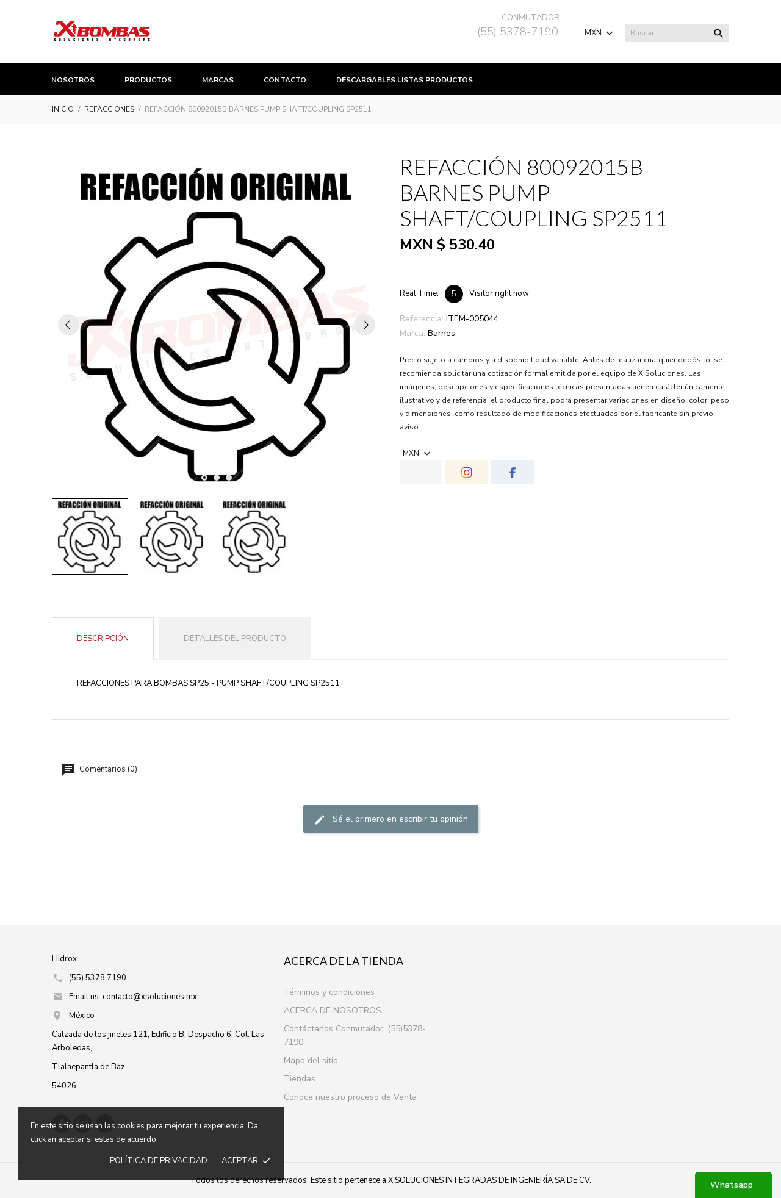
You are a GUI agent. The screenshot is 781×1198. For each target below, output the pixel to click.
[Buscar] (677, 33)
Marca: (412, 333)
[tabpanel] (216, 324)
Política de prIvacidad (158, 1160)
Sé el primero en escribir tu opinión (391, 819)
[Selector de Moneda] (600, 33)
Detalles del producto (235, 638)
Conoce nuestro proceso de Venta (350, 1097)
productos (148, 80)
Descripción (103, 638)
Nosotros (73, 80)
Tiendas (299, 1079)
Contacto (285, 80)
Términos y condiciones (329, 992)
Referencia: (422, 319)
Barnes (441, 333)
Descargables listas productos (404, 80)
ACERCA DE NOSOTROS (332, 1010)
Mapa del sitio (311, 1060)
